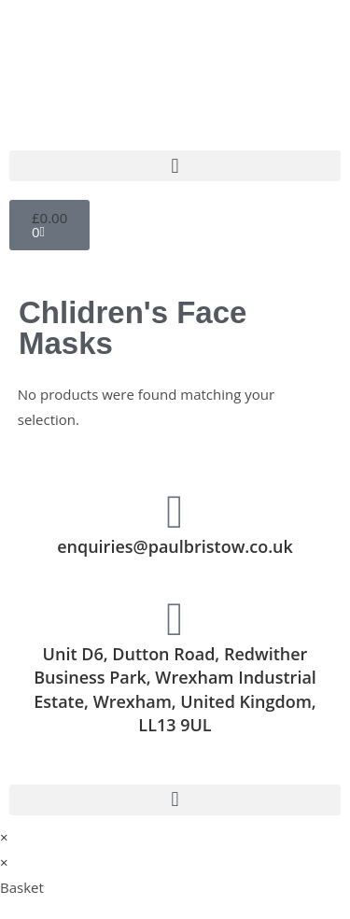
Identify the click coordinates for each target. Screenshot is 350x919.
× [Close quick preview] (4, 836)
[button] (175, 165)
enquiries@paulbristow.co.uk (175, 546)
